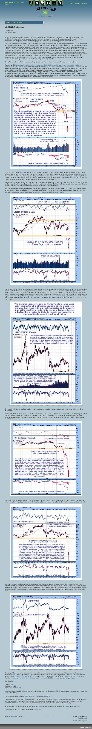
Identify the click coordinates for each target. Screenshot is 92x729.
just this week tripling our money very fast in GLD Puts (37, 678)
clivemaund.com (30, 696)
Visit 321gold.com (85, 727)
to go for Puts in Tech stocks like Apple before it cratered (63, 67)
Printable (20, 22)
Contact (84, 3)
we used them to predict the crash (23, 676)
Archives (77, 3)
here (50, 696)
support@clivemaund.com (13, 688)
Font (8, 22)
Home (71, 3)
